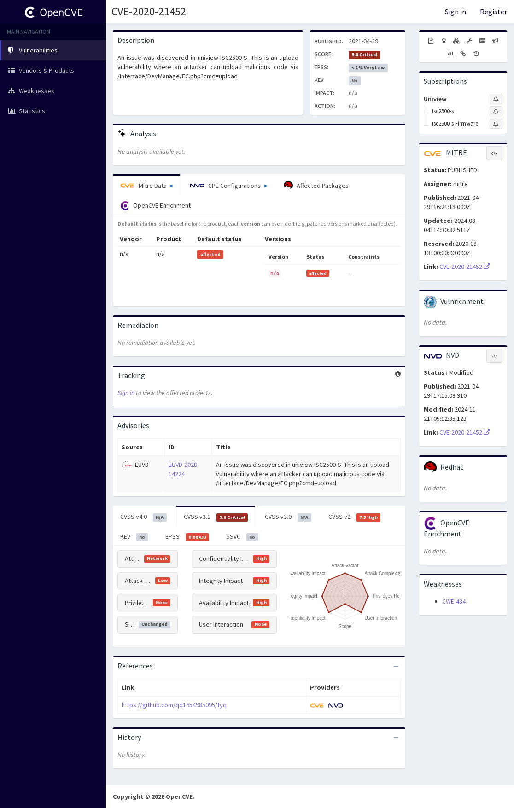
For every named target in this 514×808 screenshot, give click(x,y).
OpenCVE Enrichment (155, 205)
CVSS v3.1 (216, 517)
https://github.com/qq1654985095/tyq (174, 705)
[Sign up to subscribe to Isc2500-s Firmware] (496, 124)
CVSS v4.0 (143, 517)
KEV (134, 536)
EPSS (187, 536)
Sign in (455, 11)
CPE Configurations (228, 185)
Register (493, 11)
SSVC (242, 536)
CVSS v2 (354, 517)
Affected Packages (316, 185)
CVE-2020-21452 (148, 11)
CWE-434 (454, 601)
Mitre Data (146, 185)
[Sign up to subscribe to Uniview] (496, 99)
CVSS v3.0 (288, 517)
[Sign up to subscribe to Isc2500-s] (496, 111)
